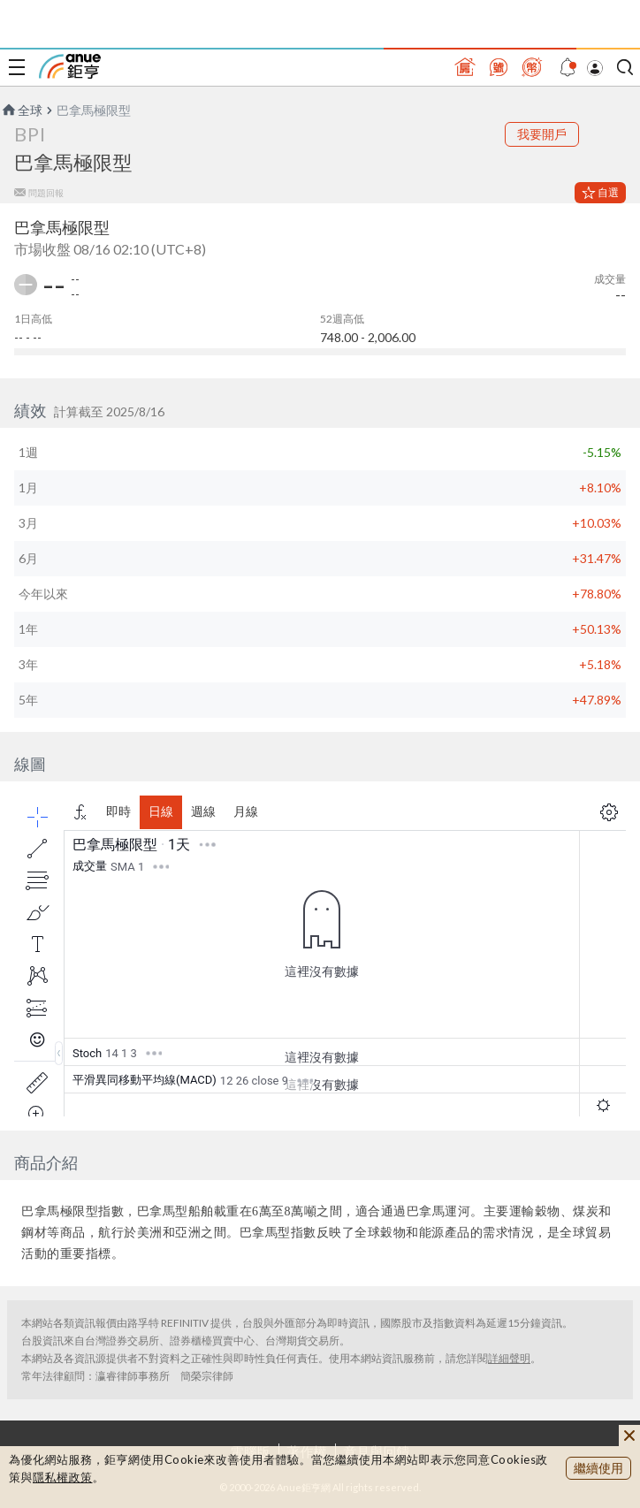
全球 (21, 110)
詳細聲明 (509, 1358)
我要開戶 (542, 133)
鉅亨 (70, 66)
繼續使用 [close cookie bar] (598, 1467)
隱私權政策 (63, 1477)
